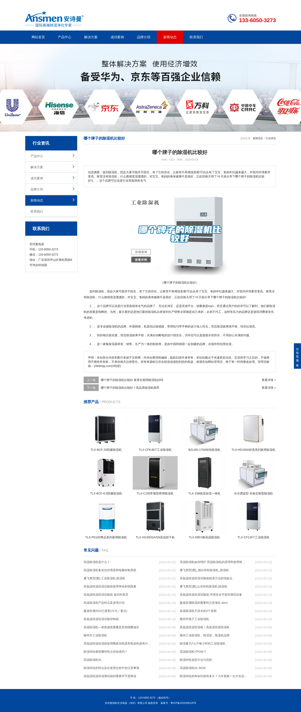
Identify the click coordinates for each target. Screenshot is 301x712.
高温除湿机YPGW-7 (193, 651)
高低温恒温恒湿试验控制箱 (101, 619)
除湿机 (99, 291)
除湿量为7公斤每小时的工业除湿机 (202, 643)
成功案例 (117, 37)
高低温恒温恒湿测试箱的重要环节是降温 (110, 676)
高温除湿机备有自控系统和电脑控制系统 (110, 570)
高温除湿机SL (93, 659)
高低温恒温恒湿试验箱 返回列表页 (106, 594)
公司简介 (213, 3)
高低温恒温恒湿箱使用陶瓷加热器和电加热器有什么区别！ (117, 643)
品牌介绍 (143, 37)
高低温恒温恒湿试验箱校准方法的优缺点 (206, 578)
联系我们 (196, 37)
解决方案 (91, 37)
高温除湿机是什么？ (97, 562)
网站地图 (252, 3)
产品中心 (64, 37)
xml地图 (270, 3)
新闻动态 (170, 37)
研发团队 (232, 3)
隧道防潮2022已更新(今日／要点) (105, 611)
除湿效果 (223, 326)
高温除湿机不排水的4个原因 (198, 611)
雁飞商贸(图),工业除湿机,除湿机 (104, 578)
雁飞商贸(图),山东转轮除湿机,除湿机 (203, 586)
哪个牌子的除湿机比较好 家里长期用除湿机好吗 (132, 380)
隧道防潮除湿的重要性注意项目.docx (204, 602)
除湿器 (113, 344)
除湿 (89, 297)
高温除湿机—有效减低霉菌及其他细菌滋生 (111, 627)
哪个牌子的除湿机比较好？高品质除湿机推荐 (130, 387)
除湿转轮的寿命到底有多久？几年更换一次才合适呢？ (213, 676)
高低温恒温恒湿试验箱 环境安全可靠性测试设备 (211, 594)
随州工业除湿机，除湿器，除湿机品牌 (205, 635)
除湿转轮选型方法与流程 (196, 659)
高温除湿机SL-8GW (193, 668)
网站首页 (38, 37)
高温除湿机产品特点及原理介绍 (104, 602)
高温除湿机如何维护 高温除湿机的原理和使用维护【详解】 (213, 562)
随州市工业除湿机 (95, 635)
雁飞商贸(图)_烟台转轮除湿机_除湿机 (204, 570)
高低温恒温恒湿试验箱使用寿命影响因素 (110, 586)
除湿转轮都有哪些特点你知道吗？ (106, 651)
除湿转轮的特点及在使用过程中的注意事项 (111, 668)
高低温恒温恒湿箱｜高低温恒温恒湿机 (205, 627)
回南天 (184, 297)
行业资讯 (271, 138)
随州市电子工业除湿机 (194, 619)
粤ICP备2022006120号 (183, 703)
